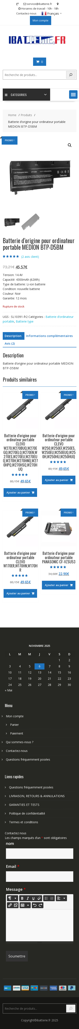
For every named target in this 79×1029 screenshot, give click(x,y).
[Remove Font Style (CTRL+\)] (39, 898)
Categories (16, 94)
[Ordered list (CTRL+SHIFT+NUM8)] (52, 898)
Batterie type (24, 321)
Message (16, 889)
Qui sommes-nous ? (19, 742)
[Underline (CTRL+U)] (33, 898)
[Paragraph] (61, 898)
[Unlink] (16, 905)
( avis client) (30, 257)
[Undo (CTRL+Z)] (35, 905)
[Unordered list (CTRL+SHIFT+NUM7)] (46, 898)
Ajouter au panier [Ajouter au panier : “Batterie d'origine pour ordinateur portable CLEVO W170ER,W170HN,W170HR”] (18, 593)
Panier (14, 725)
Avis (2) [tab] (10, 343)
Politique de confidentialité (27, 813)
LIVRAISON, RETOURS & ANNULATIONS (37, 796)
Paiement (16, 733)
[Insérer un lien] (10, 905)
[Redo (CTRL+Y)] (40, 905)
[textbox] (39, 925)
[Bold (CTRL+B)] (22, 898)
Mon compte (40, 20)
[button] (73, 94)
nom (10, 843)
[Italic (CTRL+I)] (28, 898)
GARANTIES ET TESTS (24, 805)
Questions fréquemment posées (28, 759)
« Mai (8, 690)
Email (12, 866)
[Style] (12, 898)
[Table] (25, 905)
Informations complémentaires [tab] (49, 336)
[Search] (70, 75)
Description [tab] (13, 336)
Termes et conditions (23, 822)
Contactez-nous (26, 13)
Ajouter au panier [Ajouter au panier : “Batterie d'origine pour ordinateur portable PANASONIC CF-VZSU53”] (56, 585)
